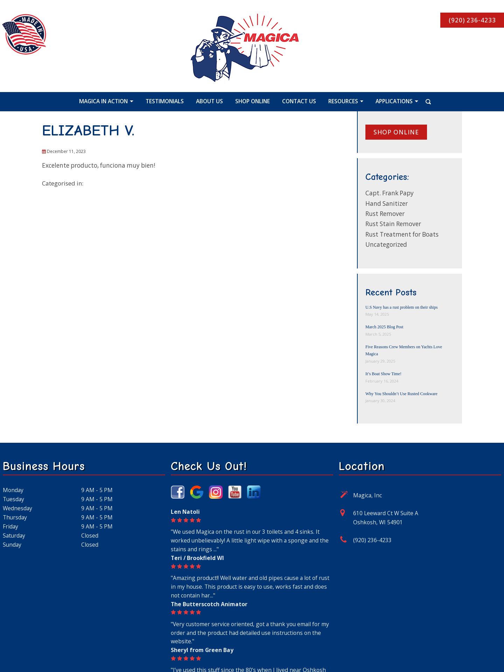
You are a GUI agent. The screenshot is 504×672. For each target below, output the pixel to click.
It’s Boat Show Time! (383, 373)
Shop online (396, 132)
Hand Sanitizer (386, 204)
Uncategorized (386, 244)
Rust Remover (385, 214)
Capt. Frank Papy (389, 193)
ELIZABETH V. (88, 130)
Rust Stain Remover (393, 224)
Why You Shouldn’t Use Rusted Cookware (401, 393)
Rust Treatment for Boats (402, 234)
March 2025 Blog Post (384, 326)
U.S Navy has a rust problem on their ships (401, 307)
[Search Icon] (420, 101)
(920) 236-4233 (372, 540)
